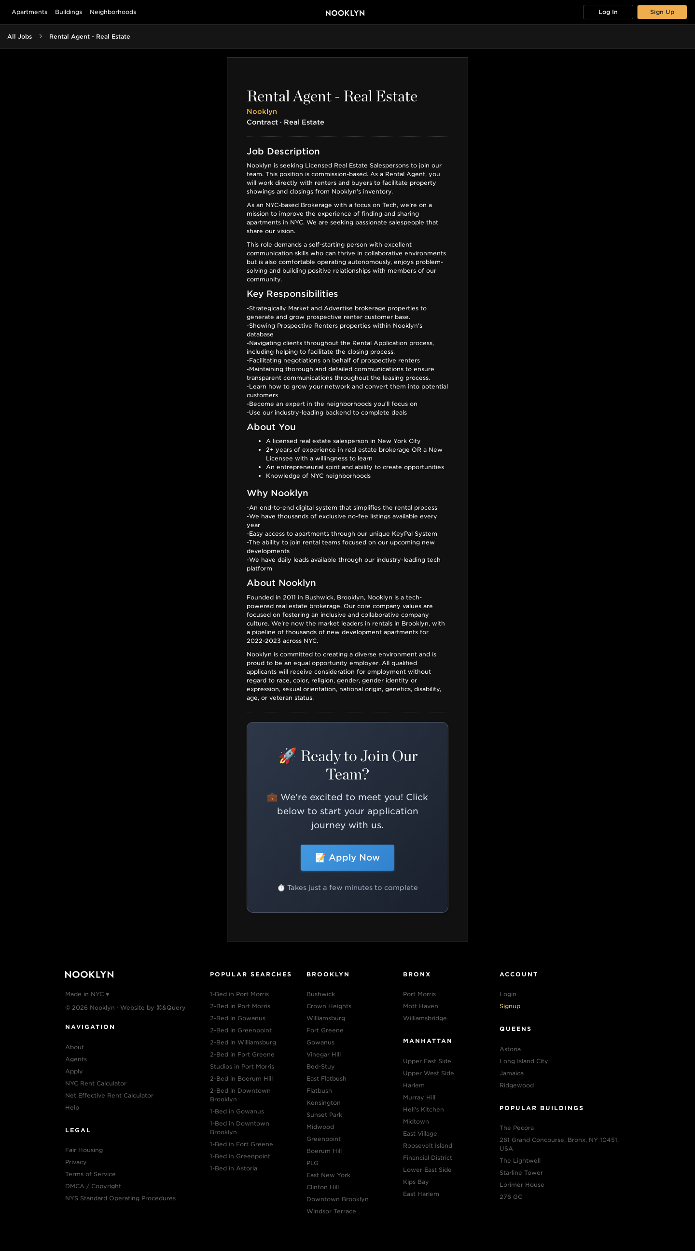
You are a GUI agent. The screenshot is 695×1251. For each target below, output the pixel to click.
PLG (312, 1163)
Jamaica (512, 1073)
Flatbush (319, 1090)
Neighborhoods (113, 11)
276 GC (511, 1196)
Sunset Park (324, 1114)
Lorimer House (522, 1184)
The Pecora (517, 1127)
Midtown (416, 1121)
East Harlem (421, 1193)
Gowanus (320, 1042)
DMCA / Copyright (93, 1186)
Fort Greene (325, 1030)
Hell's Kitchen (423, 1109)
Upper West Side (428, 1073)
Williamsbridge (425, 1018)
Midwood (320, 1126)
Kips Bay (416, 1181)
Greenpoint (323, 1138)
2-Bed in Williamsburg (243, 1042)
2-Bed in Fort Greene (242, 1054)
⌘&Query (171, 1007)
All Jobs (19, 36)
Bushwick (320, 994)
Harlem (414, 1085)
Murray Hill (419, 1097)
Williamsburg (325, 1018)
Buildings (68, 11)
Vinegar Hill (323, 1054)
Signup (510, 1006)
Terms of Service (90, 1174)
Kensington (323, 1102)
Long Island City (524, 1061)
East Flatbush (326, 1078)
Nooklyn (262, 111)
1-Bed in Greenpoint (240, 1156)
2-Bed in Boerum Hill (241, 1078)
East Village (420, 1133)
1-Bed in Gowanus (237, 1111)
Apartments (29, 11)
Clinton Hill (322, 1187)
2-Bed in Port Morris (240, 1006)
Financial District (427, 1157)
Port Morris (419, 994)
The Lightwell (520, 1160)
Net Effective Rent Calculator (109, 1095)
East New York (328, 1175)
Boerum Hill (324, 1150)
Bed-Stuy (320, 1066)
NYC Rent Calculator (95, 1083)
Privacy (76, 1162)
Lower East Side (427, 1169)
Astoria (510, 1049)
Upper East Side (427, 1061)
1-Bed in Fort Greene (241, 1144)
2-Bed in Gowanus (237, 1018)
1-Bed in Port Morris (239, 994)
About (74, 1047)
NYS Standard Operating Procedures (120, 1198)
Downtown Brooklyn (337, 1199)
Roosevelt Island (427, 1145)
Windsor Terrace (331, 1211)
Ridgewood (517, 1085)
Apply (74, 1071)
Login (508, 994)
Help (72, 1107)
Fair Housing (84, 1150)
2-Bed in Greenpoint (241, 1030)
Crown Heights (328, 1006)
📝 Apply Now (347, 857)
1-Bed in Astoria (233, 1168)
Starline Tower (521, 1172)
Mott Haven (420, 1006)
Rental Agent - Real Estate (89, 36)
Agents (76, 1059)
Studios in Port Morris (242, 1066)
